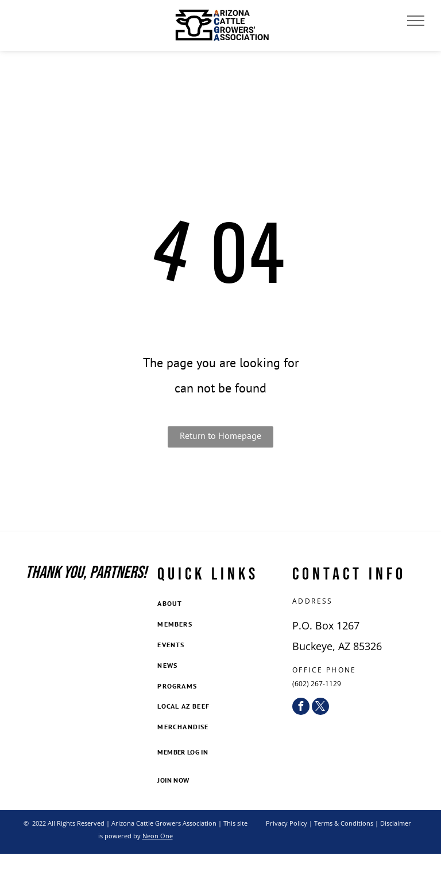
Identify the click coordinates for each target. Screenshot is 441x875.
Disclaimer (395, 823)
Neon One (157, 835)
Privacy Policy (286, 823)
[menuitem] (220, 604)
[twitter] (320, 706)
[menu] (416, 21)
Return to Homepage (220, 435)
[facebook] (301, 706)
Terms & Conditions (343, 823)
